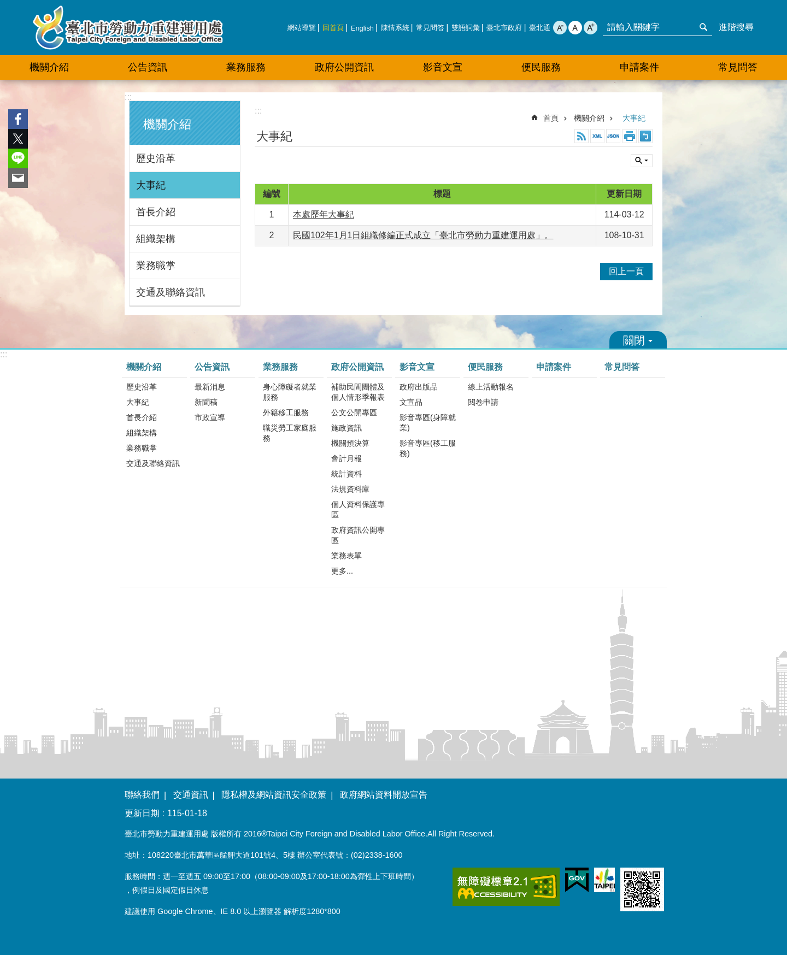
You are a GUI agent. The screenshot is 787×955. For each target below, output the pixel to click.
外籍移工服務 (286, 412)
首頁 (551, 118)
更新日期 (142, 813)
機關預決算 (350, 443)
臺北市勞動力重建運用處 (128, 27)
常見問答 (430, 27)
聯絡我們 (142, 794)
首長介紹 (155, 212)
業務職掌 (155, 265)
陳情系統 (395, 27)
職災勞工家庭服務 (289, 433)
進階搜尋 (736, 27)
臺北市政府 (504, 27)
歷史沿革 (155, 158)
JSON (613, 136)
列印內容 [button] (629, 136)
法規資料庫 (350, 489)
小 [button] (560, 27)
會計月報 (346, 458)
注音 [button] (645, 136)
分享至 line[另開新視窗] (18, 158)
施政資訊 (346, 427)
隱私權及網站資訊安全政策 (273, 794)
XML (597, 136)
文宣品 (411, 402)
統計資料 (346, 473)
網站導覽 (301, 27)
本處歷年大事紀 (323, 214)
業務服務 (246, 67)
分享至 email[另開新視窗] (18, 178)
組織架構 (155, 238)
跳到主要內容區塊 (5, 5)
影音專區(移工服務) (428, 448)
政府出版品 (419, 386)
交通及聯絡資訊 (170, 292)
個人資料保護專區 (358, 509)
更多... (342, 571)
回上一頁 (626, 271)
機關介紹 (49, 67)
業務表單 (346, 555)
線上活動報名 (491, 386)
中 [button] (575, 27)
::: (128, 97)
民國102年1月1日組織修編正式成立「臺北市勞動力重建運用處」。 (423, 235)
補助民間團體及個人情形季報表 (358, 392)
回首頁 (333, 27)
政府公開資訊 (344, 67)
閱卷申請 (483, 402)
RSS (581, 136)
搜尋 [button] (703, 27)
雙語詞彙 (465, 27)
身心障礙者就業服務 (289, 392)
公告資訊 (147, 67)
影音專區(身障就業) (428, 422)
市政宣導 (210, 417)
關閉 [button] (642, 160)
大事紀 (151, 185)
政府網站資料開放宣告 (383, 794)
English (362, 28)
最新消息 (210, 386)
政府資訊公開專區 (358, 535)
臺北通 (539, 27)
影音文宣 (442, 67)
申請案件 (639, 67)
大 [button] (590, 27)
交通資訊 (190, 794)
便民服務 (541, 67)
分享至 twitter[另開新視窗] (18, 139)
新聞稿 (206, 402)
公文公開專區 (354, 412)
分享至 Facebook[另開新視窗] (18, 119)
